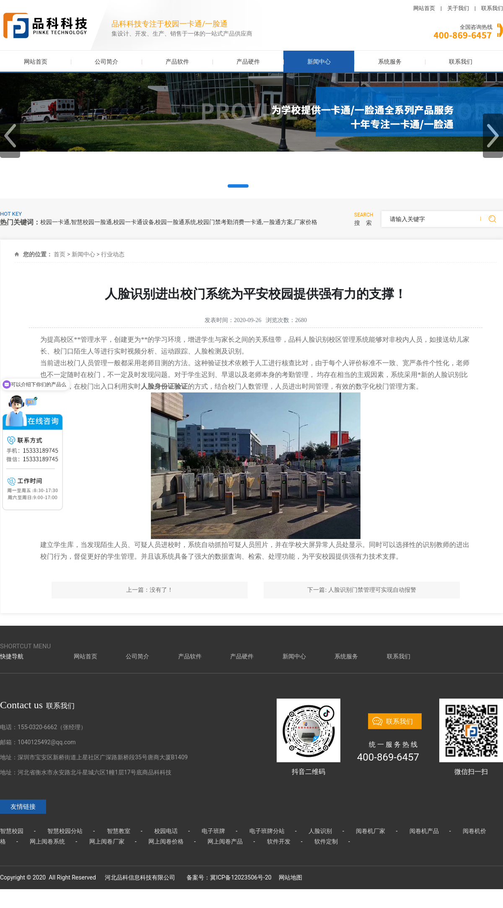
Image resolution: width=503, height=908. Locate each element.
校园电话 (166, 831)
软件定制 (326, 841)
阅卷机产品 (424, 831)
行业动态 (112, 254)
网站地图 (290, 877)
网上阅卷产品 (225, 841)
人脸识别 (320, 831)
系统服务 (390, 61)
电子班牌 (213, 831)
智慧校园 (11, 831)
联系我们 (492, 8)
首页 (59, 254)
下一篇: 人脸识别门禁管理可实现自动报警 (361, 590)
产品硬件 (248, 61)
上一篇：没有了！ (149, 590)
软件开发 (278, 841)
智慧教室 (118, 831)
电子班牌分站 (267, 831)
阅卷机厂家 (370, 831)
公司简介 (106, 61)
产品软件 (177, 61)
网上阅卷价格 (166, 841)
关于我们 (458, 8)
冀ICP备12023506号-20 (240, 877)
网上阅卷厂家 (106, 841)
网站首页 (424, 8)
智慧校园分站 (65, 831)
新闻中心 (319, 61)
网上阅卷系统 (47, 841)
